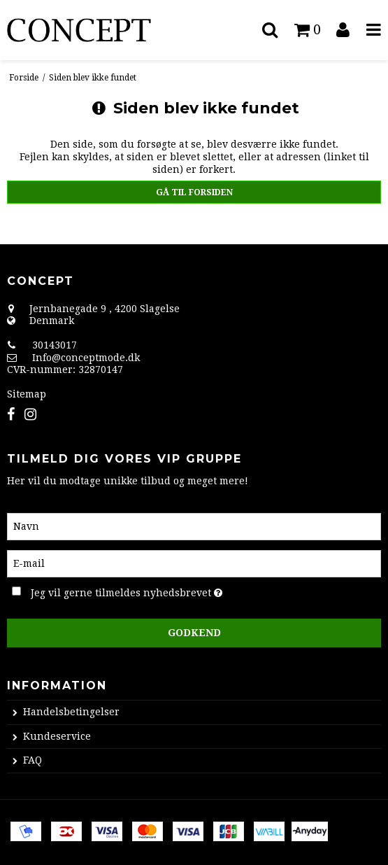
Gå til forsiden (194, 192)
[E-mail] (194, 562)
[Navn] (194, 525)
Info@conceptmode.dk (86, 357)
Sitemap (26, 394)
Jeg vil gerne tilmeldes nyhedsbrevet (161, 590)
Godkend (194, 632)
